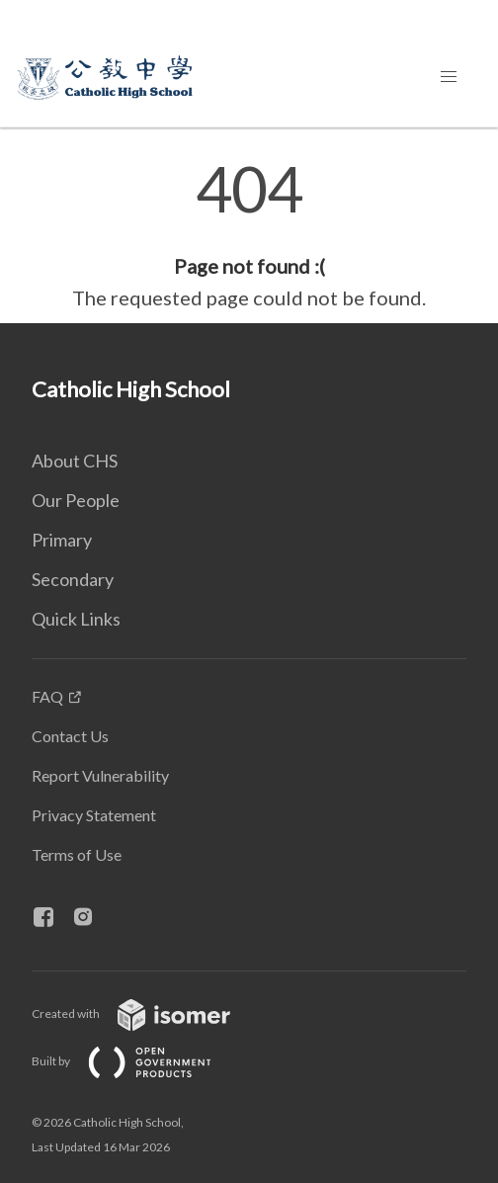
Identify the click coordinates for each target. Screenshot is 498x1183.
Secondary (73, 579)
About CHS (75, 460)
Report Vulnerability (100, 775)
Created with (147, 1013)
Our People (76, 500)
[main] (249, 235)
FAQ (47, 696)
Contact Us (70, 735)
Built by (137, 1061)
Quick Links (76, 619)
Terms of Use (77, 854)
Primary (62, 539)
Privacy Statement (94, 814)
